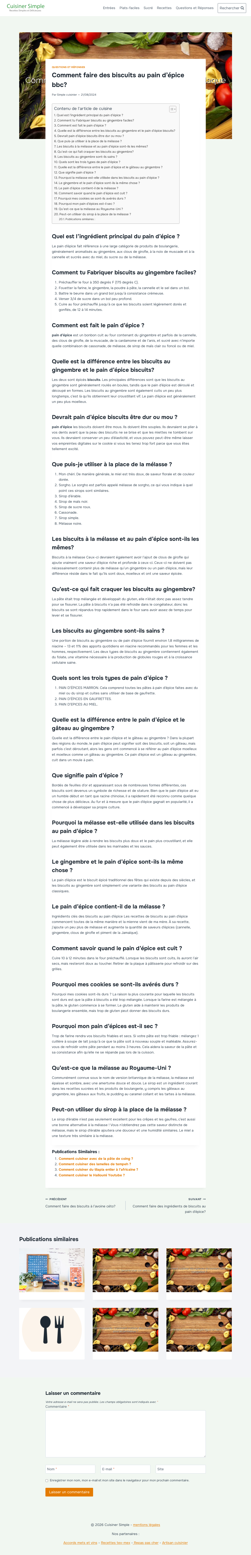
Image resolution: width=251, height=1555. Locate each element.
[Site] (181, 1469)
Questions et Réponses (195, 8)
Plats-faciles (130, 8)
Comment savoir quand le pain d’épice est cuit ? (93, 193)
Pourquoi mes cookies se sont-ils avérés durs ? (92, 198)
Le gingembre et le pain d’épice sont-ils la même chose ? (99, 183)
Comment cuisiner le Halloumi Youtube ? (92, 1175)
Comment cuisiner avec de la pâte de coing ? (96, 1159)
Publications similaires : (80, 219)
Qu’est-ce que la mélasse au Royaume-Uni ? (91, 209)
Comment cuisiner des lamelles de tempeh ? (95, 1164)
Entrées (109, 8)
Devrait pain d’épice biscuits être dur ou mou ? (90, 136)
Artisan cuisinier (175, 1543)
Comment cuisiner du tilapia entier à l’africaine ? (98, 1169)
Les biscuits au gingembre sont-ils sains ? (87, 157)
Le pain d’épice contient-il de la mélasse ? (88, 188)
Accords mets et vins (80, 1543)
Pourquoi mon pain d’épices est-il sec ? (87, 204)
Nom (52, 1469)
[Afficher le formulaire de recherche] (232, 8)
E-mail (108, 1469)
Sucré (148, 8)
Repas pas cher (146, 1543)
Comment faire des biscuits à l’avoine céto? (83, 1202)
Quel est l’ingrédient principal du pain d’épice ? (90, 115)
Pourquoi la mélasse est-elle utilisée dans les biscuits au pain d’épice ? (109, 178)
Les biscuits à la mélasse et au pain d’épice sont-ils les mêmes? (102, 146)
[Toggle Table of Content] (170, 109)
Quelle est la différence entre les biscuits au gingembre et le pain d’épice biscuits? (116, 131)
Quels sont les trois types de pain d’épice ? (89, 162)
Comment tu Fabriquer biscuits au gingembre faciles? (95, 120)
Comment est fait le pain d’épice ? (81, 125)
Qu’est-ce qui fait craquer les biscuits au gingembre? (96, 152)
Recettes (164, 8)
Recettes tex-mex (115, 1543)
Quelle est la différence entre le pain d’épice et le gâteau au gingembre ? (110, 167)
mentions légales (146, 1525)
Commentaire (57, 1407)
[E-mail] (126, 1469)
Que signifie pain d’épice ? (77, 172)
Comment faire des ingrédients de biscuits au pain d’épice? (167, 1205)
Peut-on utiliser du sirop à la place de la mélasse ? (95, 214)
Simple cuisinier (67, 94)
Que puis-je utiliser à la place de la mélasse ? (90, 141)
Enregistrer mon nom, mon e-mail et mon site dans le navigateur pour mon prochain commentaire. (119, 1480)
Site (160, 1469)
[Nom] (70, 1469)
